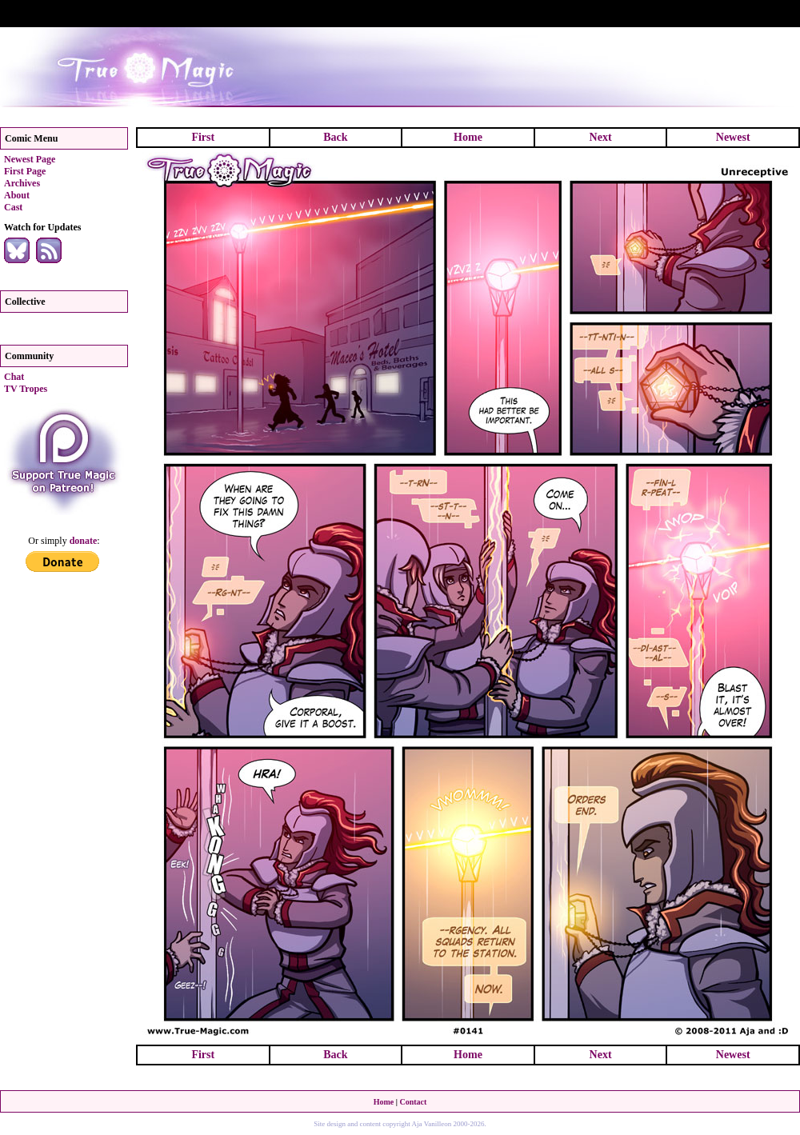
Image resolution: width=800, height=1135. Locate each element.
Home (468, 137)
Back (335, 137)
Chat (14, 376)
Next (601, 137)
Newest (733, 137)
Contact (412, 1101)
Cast (13, 207)
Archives (22, 183)
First (202, 137)
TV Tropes (25, 388)
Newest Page (29, 159)
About (17, 195)
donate (84, 540)
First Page (25, 171)
